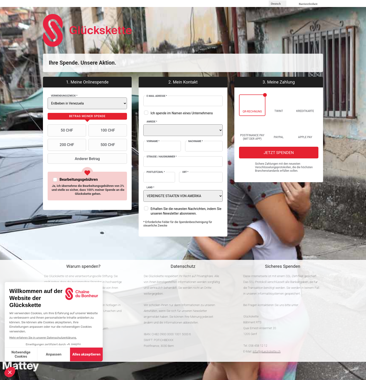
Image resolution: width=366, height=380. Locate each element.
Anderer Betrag (74, 158)
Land (150, 187)
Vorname (153, 141)
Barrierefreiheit (308, 4)
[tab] (87, 116)
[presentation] (87, 116)
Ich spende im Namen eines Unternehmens (182, 113)
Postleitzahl (156, 172)
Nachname (195, 141)
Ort (185, 172)
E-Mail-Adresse (157, 96)
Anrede (152, 121)
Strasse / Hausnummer (162, 156)
